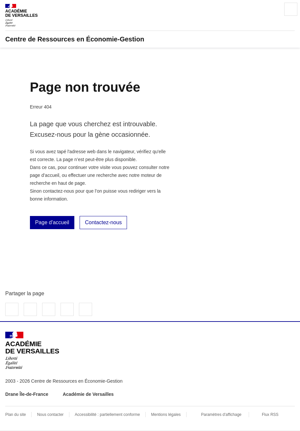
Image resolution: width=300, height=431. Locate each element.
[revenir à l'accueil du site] (150, 39)
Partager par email (67, 309)
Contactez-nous (103, 222)
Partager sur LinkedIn (48, 309)
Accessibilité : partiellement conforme (107, 414)
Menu (290, 9)
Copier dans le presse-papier (85, 309)
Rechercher (272, 9)
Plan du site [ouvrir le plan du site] (15, 414)
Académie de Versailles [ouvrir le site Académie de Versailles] (88, 394)
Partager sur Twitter (30, 309)
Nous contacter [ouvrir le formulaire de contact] (50, 414)
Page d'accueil (52, 222)
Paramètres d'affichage (221, 414)
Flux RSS (270, 414)
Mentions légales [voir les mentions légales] (166, 414)
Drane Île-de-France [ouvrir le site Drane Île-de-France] (26, 394)
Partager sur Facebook (11, 309)
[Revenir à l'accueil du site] (32, 350)
